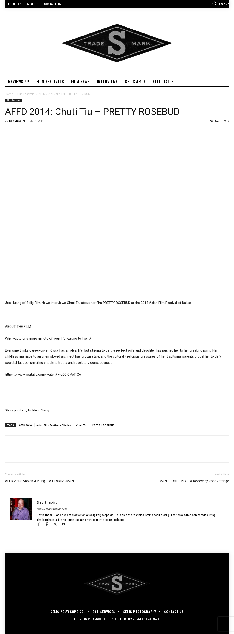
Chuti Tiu (81, 425)
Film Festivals (25, 94)
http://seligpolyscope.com (52, 508)
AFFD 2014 (25, 425)
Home (9, 94)
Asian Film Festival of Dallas (53, 425)
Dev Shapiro (17, 120)
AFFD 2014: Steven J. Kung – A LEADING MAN (39, 481)
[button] (220, 3)
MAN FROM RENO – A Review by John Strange (194, 481)
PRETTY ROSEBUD (103, 425)
